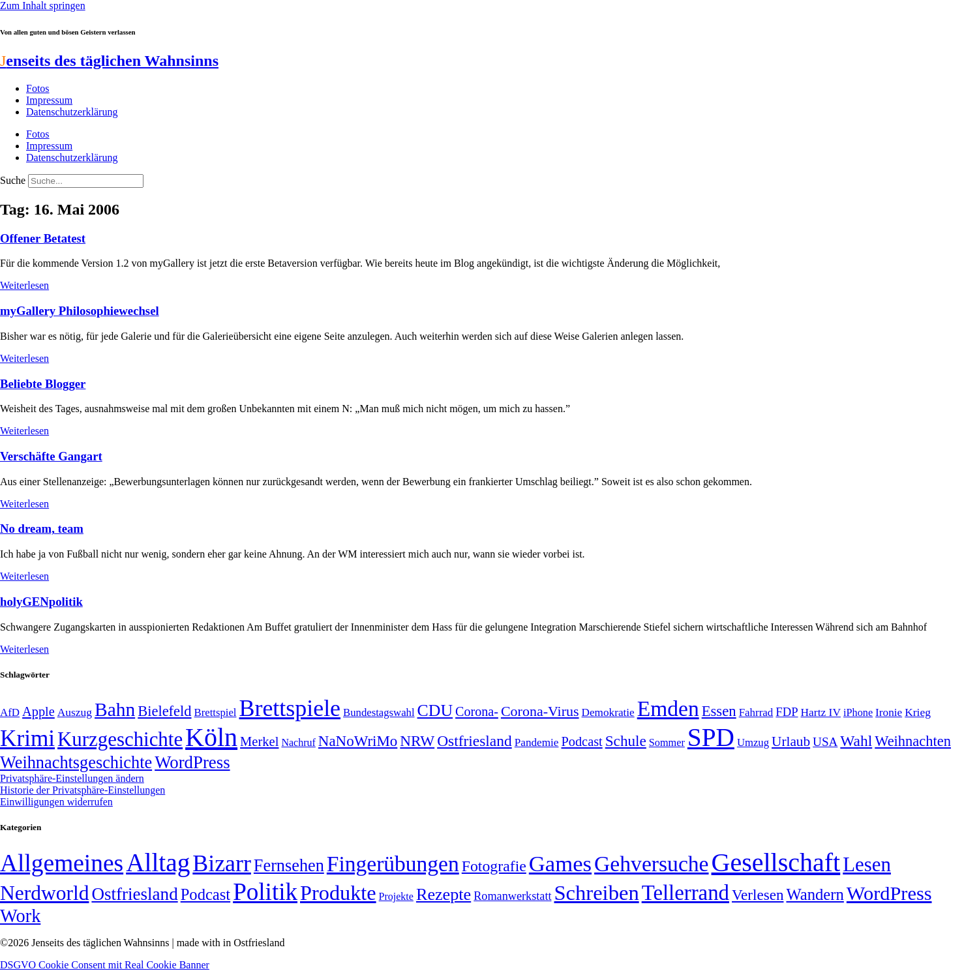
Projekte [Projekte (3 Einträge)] (396, 896)
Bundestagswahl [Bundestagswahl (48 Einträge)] (378, 712)
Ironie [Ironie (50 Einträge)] (888, 712)
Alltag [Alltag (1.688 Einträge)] (158, 862)
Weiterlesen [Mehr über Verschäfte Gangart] (24, 503)
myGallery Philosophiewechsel (79, 311)
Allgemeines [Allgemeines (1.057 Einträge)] (61, 863)
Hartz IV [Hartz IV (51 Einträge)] (821, 712)
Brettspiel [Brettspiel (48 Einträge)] (215, 712)
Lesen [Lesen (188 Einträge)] (867, 864)
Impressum (49, 100)
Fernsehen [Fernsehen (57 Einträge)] (289, 865)
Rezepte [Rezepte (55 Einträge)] (443, 894)
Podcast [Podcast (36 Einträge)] (205, 894)
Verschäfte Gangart (51, 456)
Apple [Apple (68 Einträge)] (38, 711)
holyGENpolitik (41, 601)
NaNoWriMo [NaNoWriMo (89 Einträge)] (357, 741)
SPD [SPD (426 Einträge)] (710, 737)
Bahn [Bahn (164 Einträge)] (115, 709)
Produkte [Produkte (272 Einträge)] (338, 892)
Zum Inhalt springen (42, 5)
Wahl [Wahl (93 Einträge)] (856, 740)
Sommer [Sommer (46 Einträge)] (667, 743)
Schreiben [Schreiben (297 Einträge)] (596, 892)
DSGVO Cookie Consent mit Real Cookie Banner (104, 964)
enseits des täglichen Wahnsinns (109, 60)
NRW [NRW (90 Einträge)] (417, 740)
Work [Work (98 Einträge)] (20, 916)
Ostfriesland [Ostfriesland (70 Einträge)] (134, 894)
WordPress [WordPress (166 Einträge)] (889, 893)
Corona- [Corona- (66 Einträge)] (476, 711)
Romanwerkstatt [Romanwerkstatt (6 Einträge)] (512, 896)
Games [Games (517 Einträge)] (560, 863)
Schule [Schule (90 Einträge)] (625, 740)
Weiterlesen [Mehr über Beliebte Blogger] (24, 430)
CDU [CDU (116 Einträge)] (435, 710)
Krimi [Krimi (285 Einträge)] (27, 738)
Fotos (38, 88)
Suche (12, 180)
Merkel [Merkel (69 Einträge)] (259, 741)
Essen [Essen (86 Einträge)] (719, 711)
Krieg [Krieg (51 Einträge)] (918, 712)
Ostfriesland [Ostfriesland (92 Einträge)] (474, 740)
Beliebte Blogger (42, 384)
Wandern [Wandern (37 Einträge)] (814, 894)
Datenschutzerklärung (71, 111)
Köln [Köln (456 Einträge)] (211, 737)
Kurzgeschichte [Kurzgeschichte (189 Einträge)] (120, 739)
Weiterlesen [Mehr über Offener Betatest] (24, 285)
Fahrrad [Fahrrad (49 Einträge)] (756, 712)
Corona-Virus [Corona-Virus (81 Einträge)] (540, 711)
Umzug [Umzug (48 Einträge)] (753, 742)
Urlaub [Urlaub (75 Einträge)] (791, 741)
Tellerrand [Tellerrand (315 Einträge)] (685, 892)
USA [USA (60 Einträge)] (825, 742)
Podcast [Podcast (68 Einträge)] (582, 741)
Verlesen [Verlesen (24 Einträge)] (757, 894)
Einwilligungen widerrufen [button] (56, 801)
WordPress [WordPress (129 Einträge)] (192, 762)
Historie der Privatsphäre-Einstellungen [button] (82, 790)
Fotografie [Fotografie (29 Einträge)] (494, 866)
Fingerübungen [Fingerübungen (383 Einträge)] (393, 864)
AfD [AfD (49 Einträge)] (10, 712)
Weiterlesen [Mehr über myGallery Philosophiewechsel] (24, 358)
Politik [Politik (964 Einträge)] (265, 891)
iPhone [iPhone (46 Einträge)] (858, 713)
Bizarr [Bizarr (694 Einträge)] (221, 863)
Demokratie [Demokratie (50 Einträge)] (608, 712)
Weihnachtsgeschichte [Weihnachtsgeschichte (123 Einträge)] (76, 762)
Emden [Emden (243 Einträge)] (668, 708)
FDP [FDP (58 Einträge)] (787, 712)
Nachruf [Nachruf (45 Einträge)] (298, 742)
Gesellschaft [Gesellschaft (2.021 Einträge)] (776, 862)
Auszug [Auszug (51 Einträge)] (74, 712)
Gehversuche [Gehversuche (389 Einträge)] (651, 864)
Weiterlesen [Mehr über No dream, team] (24, 576)
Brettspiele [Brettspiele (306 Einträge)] (290, 708)
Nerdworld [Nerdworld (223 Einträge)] (44, 893)
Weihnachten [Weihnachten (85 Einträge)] (913, 741)
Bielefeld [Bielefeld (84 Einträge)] (164, 711)
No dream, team (41, 528)
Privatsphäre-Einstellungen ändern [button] (72, 778)
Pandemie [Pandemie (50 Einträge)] (537, 742)
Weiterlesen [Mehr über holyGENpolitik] (24, 649)
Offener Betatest (42, 238)
